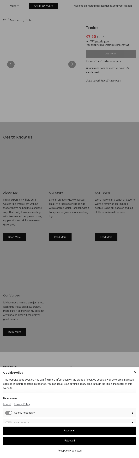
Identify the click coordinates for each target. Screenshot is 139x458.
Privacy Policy (22, 404)
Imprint (7, 404)
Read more (10, 398)
